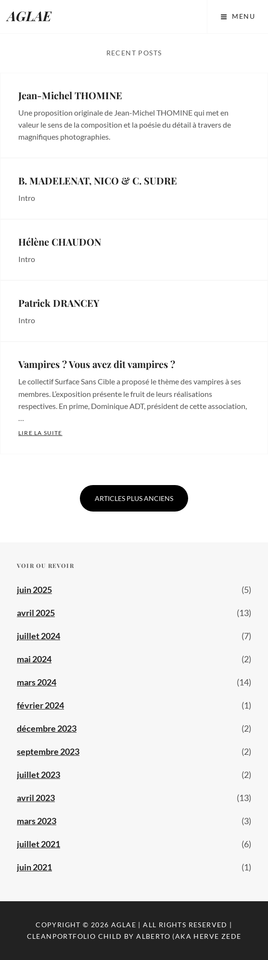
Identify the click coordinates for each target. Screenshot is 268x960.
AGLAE (29, 16)
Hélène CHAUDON (59, 241)
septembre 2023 (48, 751)
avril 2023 (36, 797)
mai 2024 (34, 659)
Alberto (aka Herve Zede (188, 936)
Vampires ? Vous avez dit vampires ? (96, 363)
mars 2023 (36, 820)
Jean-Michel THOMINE (70, 95)
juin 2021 (34, 867)
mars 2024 (36, 682)
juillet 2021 (38, 844)
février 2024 (40, 705)
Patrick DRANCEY (58, 302)
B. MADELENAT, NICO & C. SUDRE (97, 180)
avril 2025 (36, 612)
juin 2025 (34, 589)
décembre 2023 (47, 728)
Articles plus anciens (134, 498)
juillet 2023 (38, 774)
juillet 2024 (38, 636)
